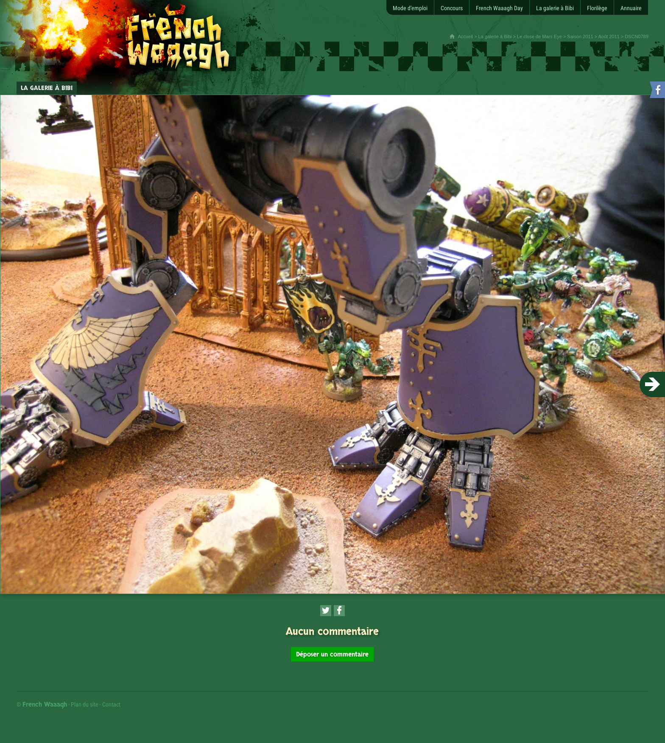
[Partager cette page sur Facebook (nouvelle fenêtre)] (339, 610)
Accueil (465, 36)
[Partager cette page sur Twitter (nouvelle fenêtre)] (325, 610)
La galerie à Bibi (495, 36)
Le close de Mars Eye (539, 36)
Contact (111, 704)
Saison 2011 (580, 36)
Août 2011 (608, 36)
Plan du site (84, 704)
